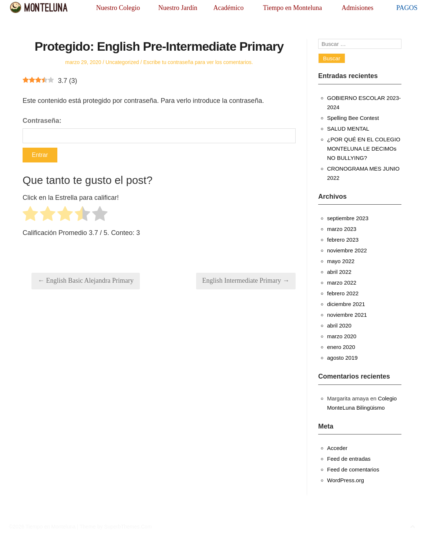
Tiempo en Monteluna (292, 7)
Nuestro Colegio (118, 7)
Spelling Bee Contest (353, 118)
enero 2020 (341, 347)
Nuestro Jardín (177, 7)
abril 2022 (339, 272)
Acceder (337, 448)
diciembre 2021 (346, 304)
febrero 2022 (343, 293)
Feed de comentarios (353, 469)
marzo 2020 (341, 336)
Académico (228, 7)
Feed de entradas (349, 459)
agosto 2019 (342, 358)
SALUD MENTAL (348, 128)
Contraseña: (159, 130)
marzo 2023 (341, 229)
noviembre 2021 (347, 315)
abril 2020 (339, 325)
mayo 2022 (340, 261)
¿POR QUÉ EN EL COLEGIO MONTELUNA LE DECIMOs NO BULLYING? (363, 148)
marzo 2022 (341, 282)
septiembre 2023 (348, 218)
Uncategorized (122, 62)
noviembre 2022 (347, 250)
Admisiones (357, 7)
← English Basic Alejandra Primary (86, 280)
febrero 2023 (343, 239)
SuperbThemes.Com (128, 527)
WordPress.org (345, 480)
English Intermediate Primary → (245, 280)
